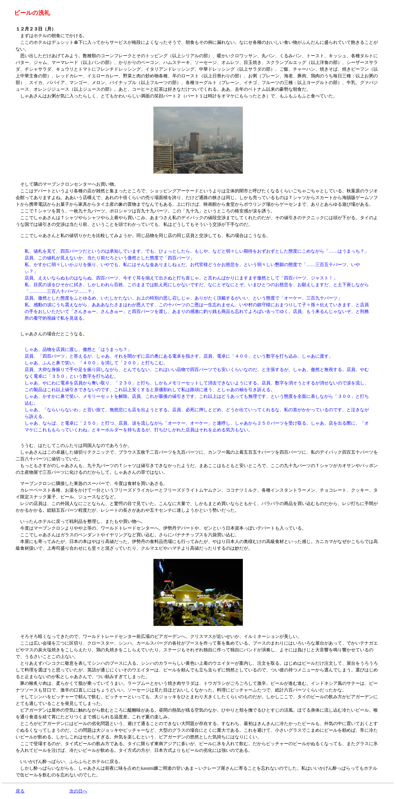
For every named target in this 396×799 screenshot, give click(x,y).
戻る (20, 791)
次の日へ (78, 791)
